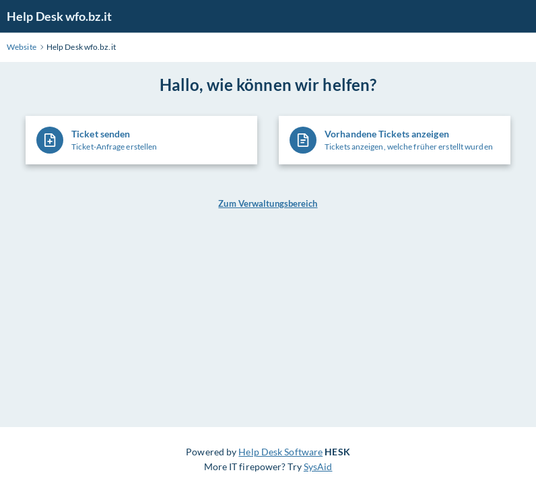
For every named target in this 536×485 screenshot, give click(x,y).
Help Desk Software (280, 451)
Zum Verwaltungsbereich (267, 203)
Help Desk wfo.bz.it (59, 16)
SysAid (318, 466)
